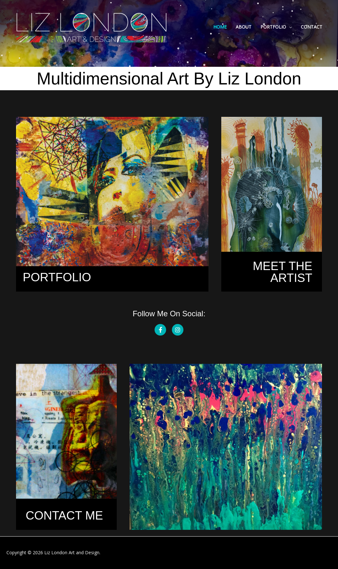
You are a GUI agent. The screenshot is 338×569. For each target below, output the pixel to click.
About (243, 27)
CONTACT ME (64, 515)
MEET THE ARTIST (282, 271)
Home (220, 27)
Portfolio (273, 27)
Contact (311, 27)
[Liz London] (91, 26)
